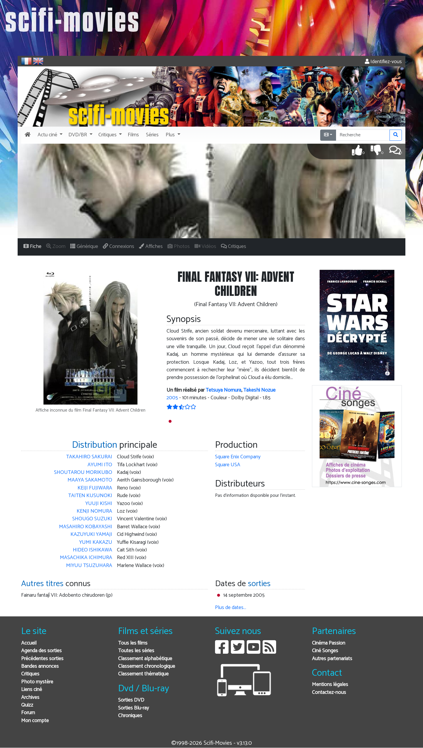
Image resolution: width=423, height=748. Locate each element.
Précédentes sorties (42, 659)
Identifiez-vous (383, 62)
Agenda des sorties (41, 651)
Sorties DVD (131, 700)
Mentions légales (330, 684)
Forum (28, 713)
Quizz (27, 705)
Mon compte (35, 721)
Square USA (227, 465)
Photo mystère (37, 682)
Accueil (28, 643)
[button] (49, 135)
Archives (30, 697)
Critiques (30, 674)
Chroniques (130, 716)
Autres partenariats (332, 659)
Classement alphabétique (145, 659)
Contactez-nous (329, 692)
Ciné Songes (325, 651)
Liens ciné (31, 689)
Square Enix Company (238, 457)
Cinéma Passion (328, 643)
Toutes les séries (136, 651)
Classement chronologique (146, 666)
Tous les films (132, 643)
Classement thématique (143, 674)
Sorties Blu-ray (133, 708)
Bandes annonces (40, 666)
